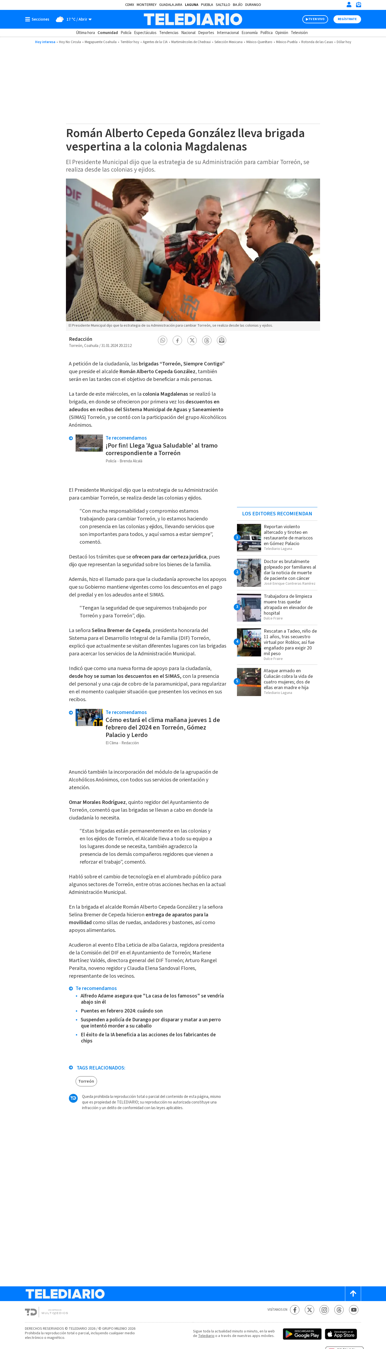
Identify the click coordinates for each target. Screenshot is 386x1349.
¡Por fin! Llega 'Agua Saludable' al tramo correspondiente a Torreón (162, 449)
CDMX (129, 4)
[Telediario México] (193, 19)
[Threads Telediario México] (339, 1309)
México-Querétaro (259, 42)
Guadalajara (170, 4)
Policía (126, 33)
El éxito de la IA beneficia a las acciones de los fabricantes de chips (148, 1038)
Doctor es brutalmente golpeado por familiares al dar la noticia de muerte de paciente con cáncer (290, 570)
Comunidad (108, 33)
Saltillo (223, 4)
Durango (253, 4)
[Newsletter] (358, 5)
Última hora (85, 33)
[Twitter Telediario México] (309, 1309)
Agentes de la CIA (155, 42)
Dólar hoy (344, 42)
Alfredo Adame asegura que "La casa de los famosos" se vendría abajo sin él (152, 999)
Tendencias (169, 33)
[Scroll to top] (353, 1293)
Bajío (238, 4)
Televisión (299, 33)
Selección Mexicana (228, 42)
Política (266, 33)
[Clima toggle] (72, 19)
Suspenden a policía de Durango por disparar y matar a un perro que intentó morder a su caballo (151, 1023)
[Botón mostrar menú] (38, 19)
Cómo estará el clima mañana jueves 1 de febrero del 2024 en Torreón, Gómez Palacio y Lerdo (163, 727)
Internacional (228, 33)
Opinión (281, 33)
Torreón (86, 1081)
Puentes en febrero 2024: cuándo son (122, 1011)
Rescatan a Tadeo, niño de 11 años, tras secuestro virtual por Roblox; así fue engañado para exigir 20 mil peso (290, 642)
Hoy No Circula (70, 42)
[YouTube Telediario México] (353, 1309)
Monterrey (147, 4)
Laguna (191, 4)
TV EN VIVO (316, 19)
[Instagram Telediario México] (324, 1309)
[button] (162, 340)
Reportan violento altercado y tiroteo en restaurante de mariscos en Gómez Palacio (288, 535)
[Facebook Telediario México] (294, 1309)
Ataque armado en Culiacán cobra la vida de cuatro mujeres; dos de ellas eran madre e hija (288, 679)
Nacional (188, 33)
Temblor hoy (129, 42)
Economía (250, 33)
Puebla (207, 4)
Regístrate (347, 19)
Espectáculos (145, 33)
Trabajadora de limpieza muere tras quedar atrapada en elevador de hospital (288, 605)
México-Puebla (287, 42)
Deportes (206, 33)
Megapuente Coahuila (101, 42)
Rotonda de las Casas (317, 42)
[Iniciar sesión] (349, 4)
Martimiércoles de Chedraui (191, 42)
